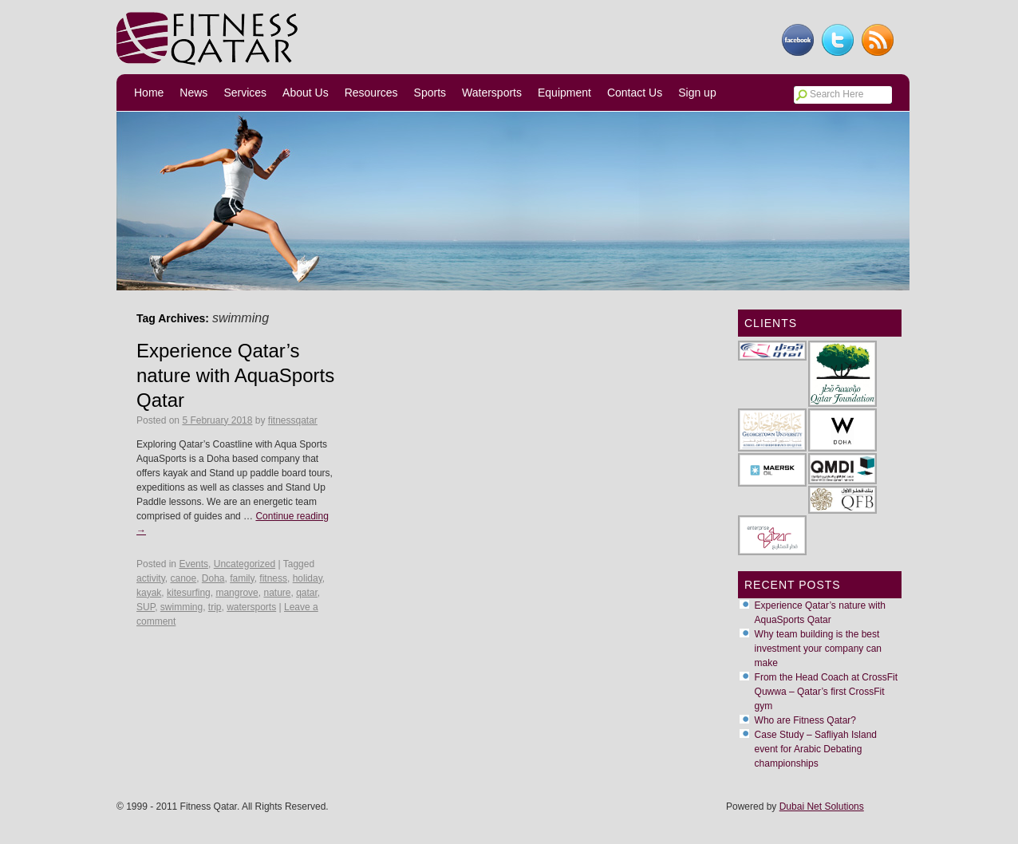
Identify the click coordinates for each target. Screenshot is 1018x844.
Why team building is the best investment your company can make (818, 648)
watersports (251, 607)
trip (215, 607)
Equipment (564, 92)
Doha (213, 578)
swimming (181, 607)
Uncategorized (244, 564)
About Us (305, 92)
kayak (148, 592)
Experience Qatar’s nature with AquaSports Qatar (235, 375)
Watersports (492, 92)
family (242, 578)
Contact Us (634, 92)
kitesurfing (189, 592)
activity (150, 578)
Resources (371, 92)
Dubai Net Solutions (821, 806)
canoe (183, 578)
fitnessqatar (293, 420)
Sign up (697, 92)
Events (193, 564)
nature (276, 592)
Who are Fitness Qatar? (805, 720)
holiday (307, 578)
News (193, 92)
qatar (307, 592)
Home (149, 92)
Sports (430, 92)
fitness (273, 578)
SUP (145, 607)
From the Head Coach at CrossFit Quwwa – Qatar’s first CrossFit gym (826, 692)
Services (244, 92)
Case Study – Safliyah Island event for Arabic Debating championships (816, 749)
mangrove (236, 592)
